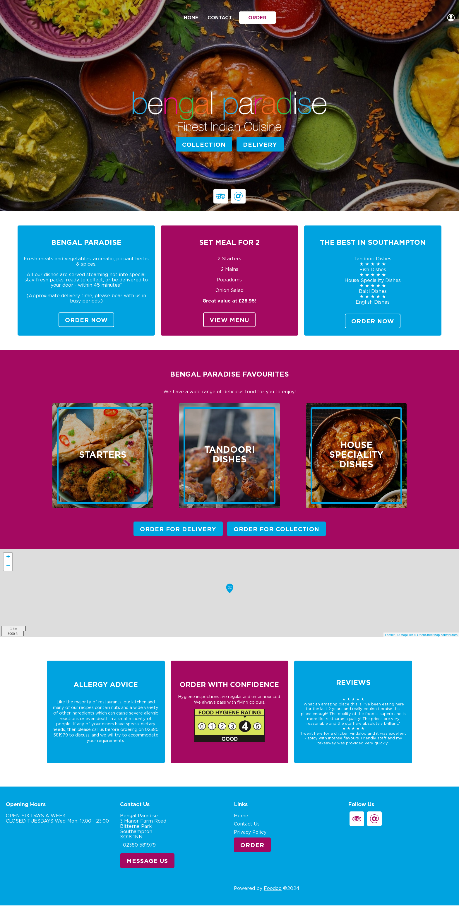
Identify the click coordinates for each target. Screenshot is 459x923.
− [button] (8, 566)
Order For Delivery (178, 529)
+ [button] (8, 557)
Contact (220, 17)
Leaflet (390, 635)
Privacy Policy (250, 832)
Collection (204, 144)
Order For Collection (276, 529)
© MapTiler (405, 635)
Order (257, 17)
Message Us (147, 860)
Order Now (86, 320)
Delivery (260, 144)
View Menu (229, 320)
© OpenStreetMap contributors (436, 635)
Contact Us (247, 823)
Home (191, 17)
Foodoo (273, 888)
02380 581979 (139, 844)
